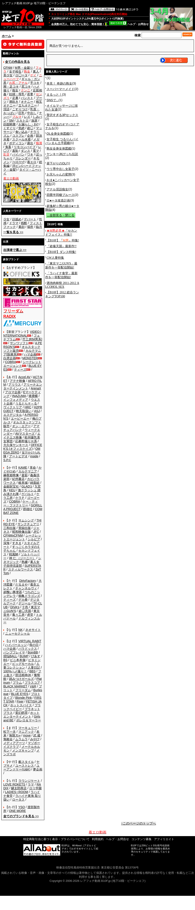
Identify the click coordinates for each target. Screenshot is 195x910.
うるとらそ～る (26, 403)
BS (5, 660)
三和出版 (9, 528)
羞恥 (15, 150)
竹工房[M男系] (32, 339)
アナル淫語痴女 (57, 189)
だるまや (21, 584)
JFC (36, 531)
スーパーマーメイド (60, 89)
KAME (22, 467)
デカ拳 (23, 599)
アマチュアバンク (21, 428)
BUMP (24, 656)
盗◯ (30, 128)
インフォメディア (15, 399)
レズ (27, 116)
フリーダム (23, 690)
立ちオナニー (27, 105)
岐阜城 (23, 482)
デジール (24, 603)
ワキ (30, 154)
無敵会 (8, 739)
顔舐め (16, 219)
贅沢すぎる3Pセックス (62, 115)
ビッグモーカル (23, 663)
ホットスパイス (21, 705)
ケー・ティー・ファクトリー (20, 503)
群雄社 (27, 509)
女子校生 (15, 71)
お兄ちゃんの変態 (59, 174)
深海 (6, 543)
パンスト (27, 98)
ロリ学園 (35, 788)
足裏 (15, 98)
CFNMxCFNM (13, 535)
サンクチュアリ (28, 524)
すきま (16, 543)
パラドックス (27, 648)
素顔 (21, 227)
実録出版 (24, 528)
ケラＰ (20, 497)
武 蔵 (36, 735)
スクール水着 (21, 139)
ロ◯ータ (21, 75)
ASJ (37, 411)
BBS (32, 671)
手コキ (34, 83)
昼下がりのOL (56, 163)
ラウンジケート (29, 780)
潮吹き (13, 101)
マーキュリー (27, 728)
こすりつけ (20, 109)
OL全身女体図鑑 (58, 133)
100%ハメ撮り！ (15, 671)
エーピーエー (20, 418)
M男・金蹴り (24, 67)
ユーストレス (24, 765)
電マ (36, 150)
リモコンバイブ (24, 147)
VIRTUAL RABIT (29, 641)
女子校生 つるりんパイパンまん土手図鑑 (61, 141)
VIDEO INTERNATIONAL (22, 333)
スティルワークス (20, 569)
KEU (12, 490)
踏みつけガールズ (21, 679)
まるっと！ (54, 94)
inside (34, 456)
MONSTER (30, 358)
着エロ (31, 162)
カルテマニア (27, 471)
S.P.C (7, 460)
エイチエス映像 (21, 435)
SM (11, 120)
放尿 (34, 120)
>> (13, 232)
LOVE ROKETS (14, 784)
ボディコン (17, 143)
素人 (36, 71)
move (27, 735)
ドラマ (13, 223)
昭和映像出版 (21, 531)
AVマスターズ (25, 433)
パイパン (18, 154)
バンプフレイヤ (14, 652)
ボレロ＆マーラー (28, 720)
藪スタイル (26, 762)
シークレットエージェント (22, 537)
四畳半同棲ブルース (60, 195)
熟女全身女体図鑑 (59, 148)
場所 (30, 227)
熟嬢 (24, 562)
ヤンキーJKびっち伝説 (62, 154)
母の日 (34, 645)
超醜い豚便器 (12, 592)
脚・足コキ (11, 86)
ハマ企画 (30, 354)
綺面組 (34, 482)
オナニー (27, 101)
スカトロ (22, 120)
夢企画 (37, 769)
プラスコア (32, 682)
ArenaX (36, 388)
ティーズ (20, 369)
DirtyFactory (27, 580)
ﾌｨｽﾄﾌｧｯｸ (18, 162)
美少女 (8, 75)
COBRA (10, 362)
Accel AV (24, 377)
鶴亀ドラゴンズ (29, 596)
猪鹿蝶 (33, 396)
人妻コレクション (21, 665)
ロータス (18, 799)
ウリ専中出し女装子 (60, 169)
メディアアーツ (14, 743)
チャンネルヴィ (26, 588)
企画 (30, 135)
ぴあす (35, 656)
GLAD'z (26, 486)
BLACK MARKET (15, 686)
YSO (21, 807)
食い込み (21, 132)
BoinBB (33, 652)
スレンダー (23, 158)
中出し (31, 113)
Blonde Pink (23, 697)
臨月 (39, 227)
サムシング (26, 520)
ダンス (25, 150)
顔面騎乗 (9, 124)
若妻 (30, 94)
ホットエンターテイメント (21, 714)
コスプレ (18, 135)
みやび (34, 739)
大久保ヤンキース (15, 445)
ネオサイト (33, 630)
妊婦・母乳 (17, 94)
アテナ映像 (17, 381)
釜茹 (24, 475)
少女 (6, 219)
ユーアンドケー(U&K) (21, 767)
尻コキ (26, 86)
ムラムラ (21, 739)
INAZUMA (19, 396)
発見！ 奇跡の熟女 (59, 83)
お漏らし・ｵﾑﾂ (28, 124)
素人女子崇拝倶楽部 (21, 563)
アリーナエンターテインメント (22, 386)
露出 (30, 143)
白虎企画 (9, 358)
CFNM (7, 67)
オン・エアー (21, 426)
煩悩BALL (10, 656)
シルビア (34, 539)
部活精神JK (23, 675)
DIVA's (14, 607)
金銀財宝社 (11, 486)
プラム (17, 682)
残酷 (24, 223)
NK (20, 630)
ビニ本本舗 (17, 660)
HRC (28, 407)
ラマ (31, 784)
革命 (33, 467)
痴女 (15, 90)
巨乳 (21, 113)
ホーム (6, 36)
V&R (33, 686)
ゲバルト (27, 494)
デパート (30, 219)
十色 (25, 607)
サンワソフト (19, 343)
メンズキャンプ (23, 750)
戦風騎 (13, 554)
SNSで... (52, 100)
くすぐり (9, 128)
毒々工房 (18, 614)
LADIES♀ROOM (16, 792)
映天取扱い (23, 411)
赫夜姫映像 (11, 475)
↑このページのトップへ (138, 823)
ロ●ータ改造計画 (58, 200)
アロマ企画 (13, 392)
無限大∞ (15, 735)
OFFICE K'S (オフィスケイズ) (22, 446)
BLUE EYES (19, 694)
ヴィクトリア (12, 407)
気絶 (21, 128)
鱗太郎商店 (19, 788)
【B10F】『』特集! (63, 240)
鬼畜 (8, 147)
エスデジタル (12, 415)
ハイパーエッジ (16, 645)
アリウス (14, 384)
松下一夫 (9, 731)
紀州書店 (18, 479)
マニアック (26, 731)
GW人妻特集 (55, 257)
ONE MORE (17, 811)
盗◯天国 (25, 611)
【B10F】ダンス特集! (61, 252)
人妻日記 (34, 667)
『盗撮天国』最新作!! (61, 246)
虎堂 (30, 614)
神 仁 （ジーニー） (22, 558)
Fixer (20, 701)
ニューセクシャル (17, 633)
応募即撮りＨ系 (26, 441)
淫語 (6, 109)
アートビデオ (18, 456)
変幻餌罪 (21, 713)
